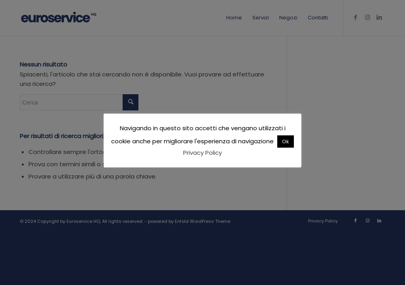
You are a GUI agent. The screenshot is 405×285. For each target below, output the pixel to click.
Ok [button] (285, 141)
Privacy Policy (202, 152)
